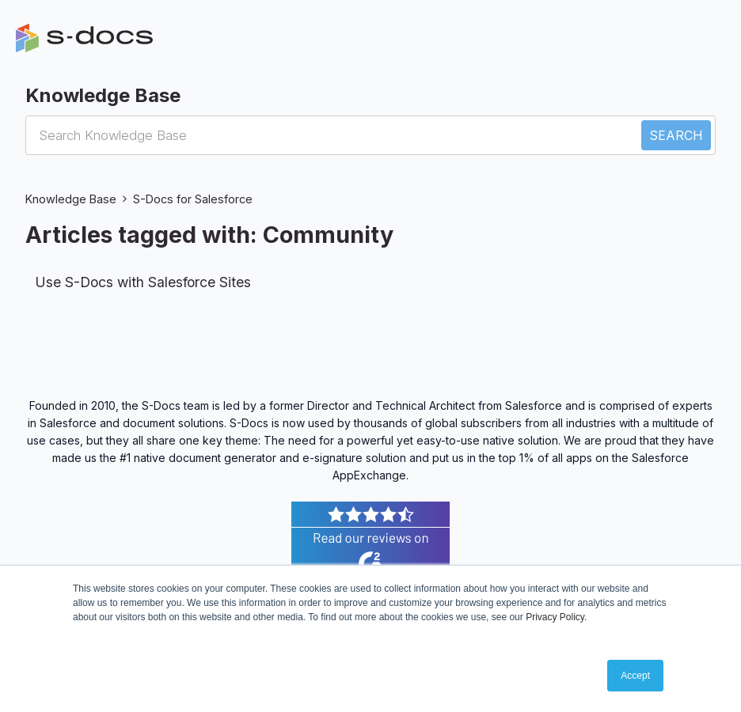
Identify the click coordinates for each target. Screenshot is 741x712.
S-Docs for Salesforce (193, 199)
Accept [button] (635, 675)
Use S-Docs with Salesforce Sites (143, 282)
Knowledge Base (70, 199)
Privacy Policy (555, 617)
